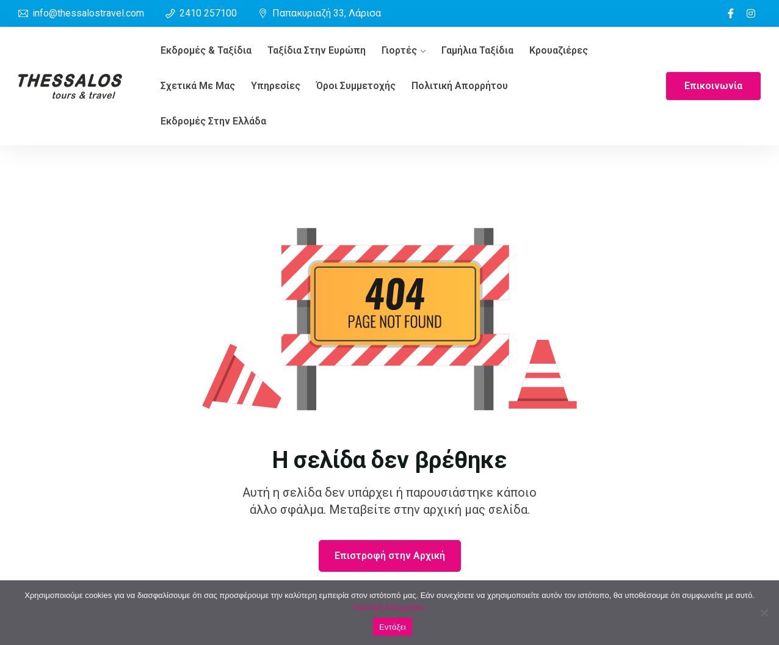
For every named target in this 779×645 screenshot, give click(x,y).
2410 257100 (208, 13)
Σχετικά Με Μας (198, 86)
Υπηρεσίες (275, 86)
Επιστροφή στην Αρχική (390, 555)
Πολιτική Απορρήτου (459, 86)
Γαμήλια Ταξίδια (477, 50)
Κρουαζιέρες (558, 50)
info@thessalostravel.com (88, 13)
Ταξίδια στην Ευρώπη (316, 50)
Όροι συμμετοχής (356, 86)
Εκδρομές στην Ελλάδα (213, 121)
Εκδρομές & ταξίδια (206, 50)
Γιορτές (399, 50)
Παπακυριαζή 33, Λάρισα (326, 13)
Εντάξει (392, 627)
